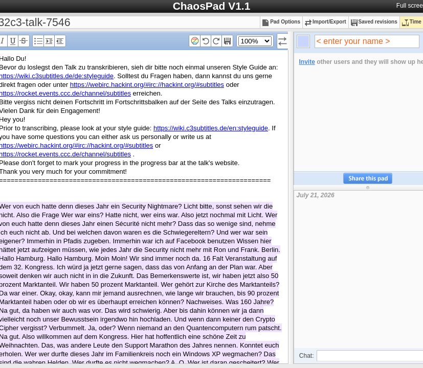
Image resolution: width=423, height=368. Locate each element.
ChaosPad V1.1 (212, 6)
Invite (307, 61)
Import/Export (325, 22)
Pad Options (281, 22)
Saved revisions (374, 22)
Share (367, 179)
